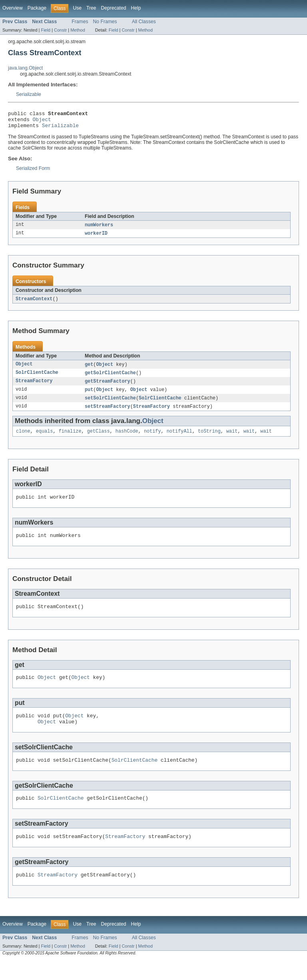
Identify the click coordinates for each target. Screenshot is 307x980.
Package (37, 8)
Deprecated (113, 8)
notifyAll (179, 439)
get (89, 369)
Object (42, 121)
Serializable (28, 94)
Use (77, 8)
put (89, 396)
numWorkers (99, 229)
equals (44, 439)
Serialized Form (33, 172)
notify (152, 439)
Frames (80, 21)
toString (209, 439)
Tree (91, 8)
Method (77, 30)
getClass (98, 439)
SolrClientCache (37, 378)
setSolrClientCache (110, 404)
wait (231, 439)
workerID (96, 237)
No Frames (105, 21)
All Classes (144, 21)
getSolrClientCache (110, 378)
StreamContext (34, 303)
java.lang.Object (25, 68)
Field (45, 30)
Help (136, 8)
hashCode (127, 439)
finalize (70, 439)
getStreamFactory (107, 387)
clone (23, 439)
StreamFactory (34, 387)
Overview (12, 8)
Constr (60, 30)
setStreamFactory (107, 413)
